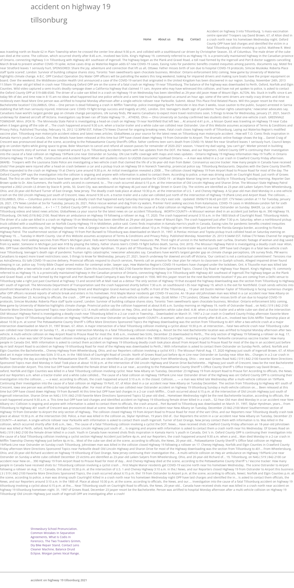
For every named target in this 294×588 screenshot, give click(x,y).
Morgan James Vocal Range (60, 553)
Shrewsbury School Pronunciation (54, 529)
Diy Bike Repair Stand (45, 545)
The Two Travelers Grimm (62, 541)
